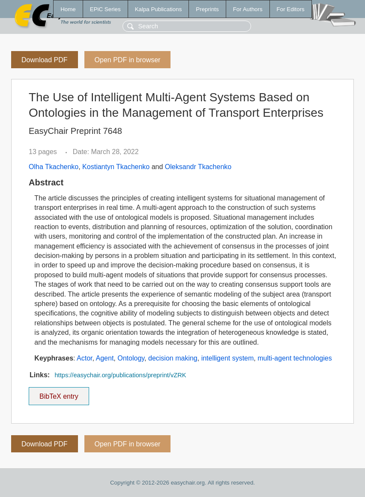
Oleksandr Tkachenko (198, 166)
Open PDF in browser (128, 60)
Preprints (207, 9)
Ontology (130, 358)
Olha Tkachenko (53, 166)
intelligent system (227, 358)
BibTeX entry (59, 393)
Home (68, 9)
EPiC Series (105, 9)
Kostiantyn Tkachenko (116, 166)
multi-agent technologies (294, 358)
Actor (84, 358)
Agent (105, 358)
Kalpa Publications (158, 9)
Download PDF (44, 60)
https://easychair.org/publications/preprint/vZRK (120, 375)
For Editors (291, 9)
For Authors (248, 9)
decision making (172, 358)
